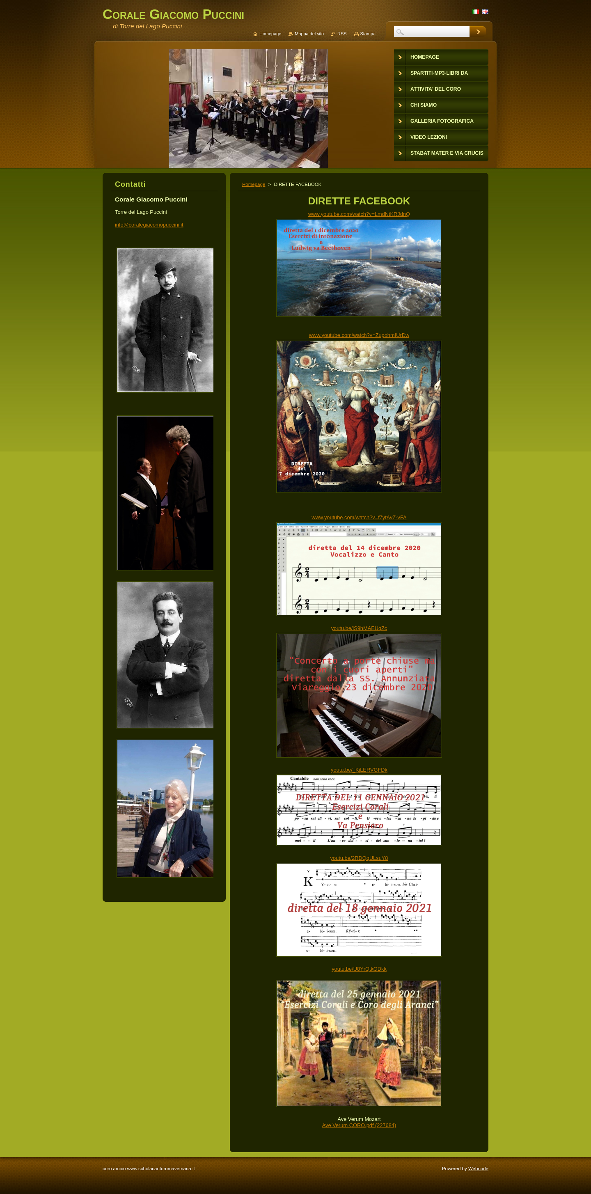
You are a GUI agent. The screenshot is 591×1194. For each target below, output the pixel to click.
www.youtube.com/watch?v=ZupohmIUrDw (359, 335)
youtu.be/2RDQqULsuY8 (359, 858)
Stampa (368, 33)
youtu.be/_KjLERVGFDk (359, 770)
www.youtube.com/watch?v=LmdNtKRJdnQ (359, 214)
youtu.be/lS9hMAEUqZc (359, 628)
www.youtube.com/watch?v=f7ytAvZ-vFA (359, 517)
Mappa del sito (309, 33)
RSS (341, 33)
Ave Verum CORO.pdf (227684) (359, 1125)
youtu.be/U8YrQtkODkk (359, 969)
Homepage (253, 184)
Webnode (478, 1168)
